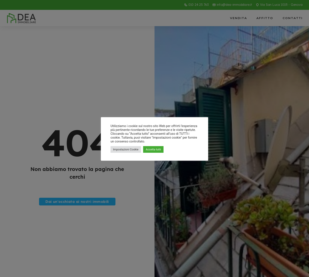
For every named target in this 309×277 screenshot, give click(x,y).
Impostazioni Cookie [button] (125, 149)
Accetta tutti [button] (153, 149)
